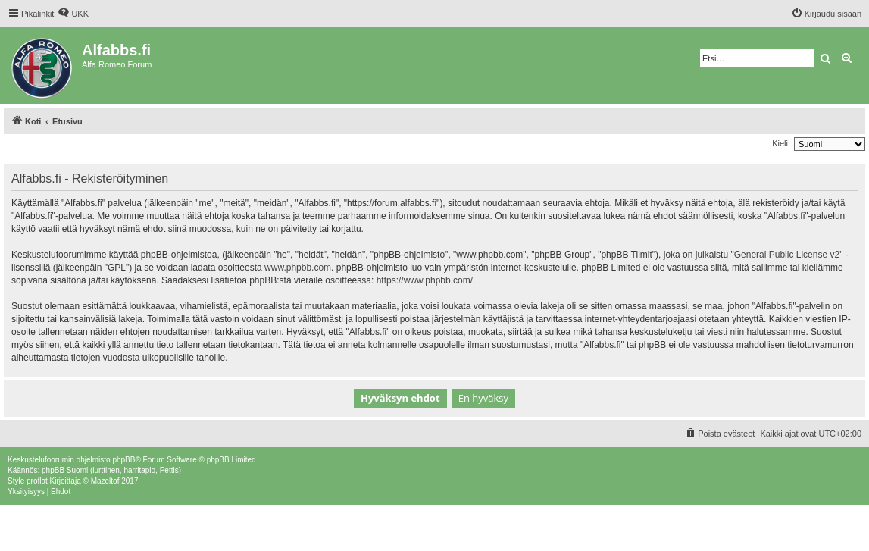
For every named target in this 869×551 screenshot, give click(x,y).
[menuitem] (73, 14)
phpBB (123, 460)
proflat (37, 481)
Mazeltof (105, 481)
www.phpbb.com (297, 267)
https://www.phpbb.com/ (425, 280)
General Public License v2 (786, 254)
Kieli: (781, 143)
